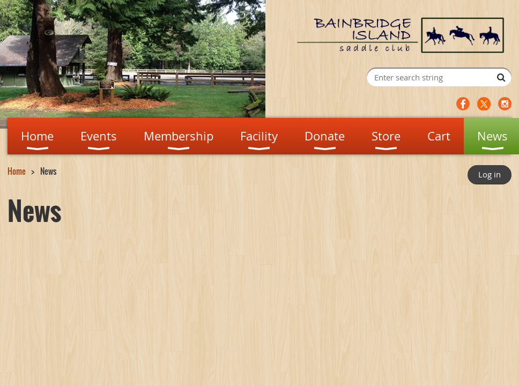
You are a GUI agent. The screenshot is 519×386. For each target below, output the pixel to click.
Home (17, 171)
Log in (489, 174)
